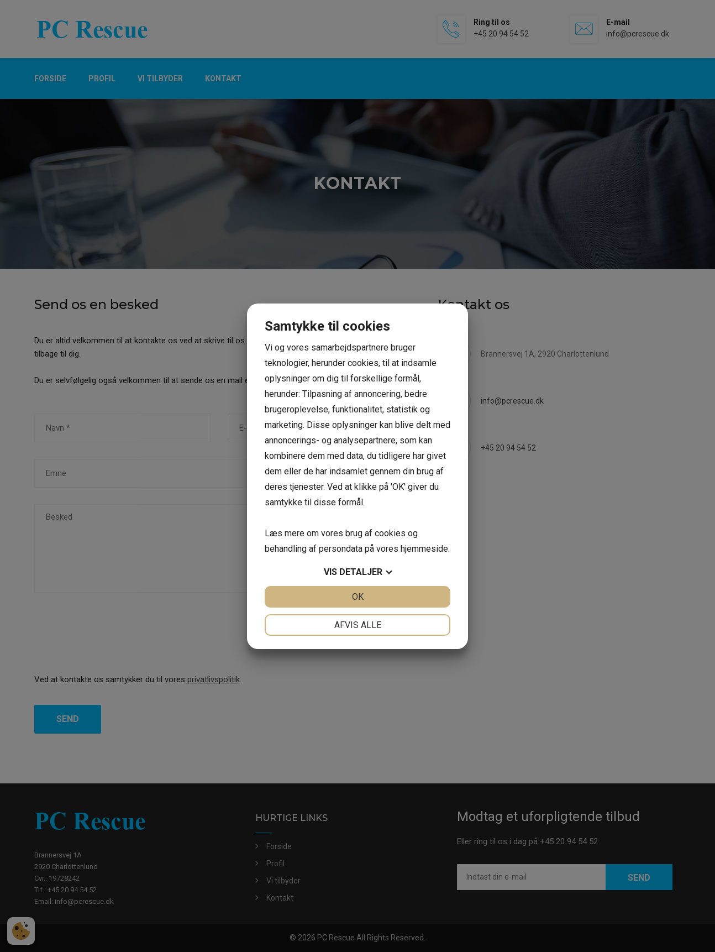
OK (358, 597)
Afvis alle (357, 625)
